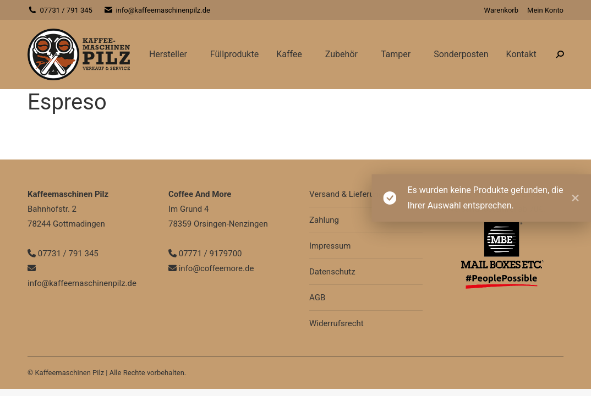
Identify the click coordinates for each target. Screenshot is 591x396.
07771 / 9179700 (205, 253)
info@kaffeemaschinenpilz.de (156, 10)
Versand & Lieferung (346, 194)
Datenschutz (332, 272)
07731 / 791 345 (60, 10)
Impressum (330, 246)
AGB (317, 297)
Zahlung (324, 220)
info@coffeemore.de (211, 268)
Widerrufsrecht (336, 323)
